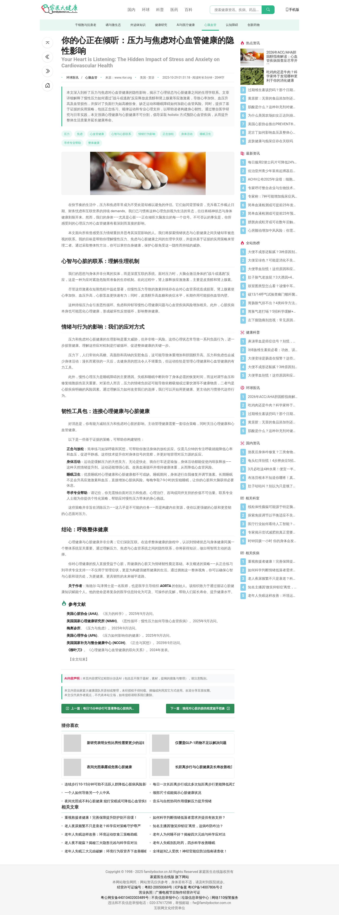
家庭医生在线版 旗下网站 (169, 877)
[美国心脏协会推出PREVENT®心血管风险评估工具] (272, 124)
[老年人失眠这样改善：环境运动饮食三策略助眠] (272, 595)
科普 (160, 9)
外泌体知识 (138, 25)
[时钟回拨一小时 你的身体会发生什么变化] (272, 541)
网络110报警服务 (225, 898)
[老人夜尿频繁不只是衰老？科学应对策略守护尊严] (272, 578)
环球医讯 (72, 77)
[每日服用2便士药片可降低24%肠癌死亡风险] (272, 162)
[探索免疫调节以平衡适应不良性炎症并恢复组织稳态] (272, 515)
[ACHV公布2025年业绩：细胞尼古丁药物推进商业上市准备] (272, 179)
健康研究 (161, 25)
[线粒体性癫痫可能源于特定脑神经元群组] (272, 507)
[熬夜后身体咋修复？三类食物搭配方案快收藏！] (272, 452)
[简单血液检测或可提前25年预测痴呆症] (272, 213)
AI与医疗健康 (186, 25)
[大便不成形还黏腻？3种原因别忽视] (272, 252)
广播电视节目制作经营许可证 (177, 892)
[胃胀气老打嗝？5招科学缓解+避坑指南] (272, 311)
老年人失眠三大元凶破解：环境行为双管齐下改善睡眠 (106, 851)
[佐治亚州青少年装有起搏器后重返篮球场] (272, 171)
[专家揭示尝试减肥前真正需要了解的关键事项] (272, 532)
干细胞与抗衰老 (85, 25)
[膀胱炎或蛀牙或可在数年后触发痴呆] (272, 222)
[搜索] (268, 9)
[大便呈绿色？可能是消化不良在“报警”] (272, 260)
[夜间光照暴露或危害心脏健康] (74, 768)
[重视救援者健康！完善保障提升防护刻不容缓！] (272, 561)
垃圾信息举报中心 (195, 898)
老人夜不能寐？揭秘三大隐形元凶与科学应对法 (101, 843)
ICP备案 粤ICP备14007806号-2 (198, 887)
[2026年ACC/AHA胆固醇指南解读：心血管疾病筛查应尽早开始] (253, 57)
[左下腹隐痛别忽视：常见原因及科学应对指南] (272, 320)
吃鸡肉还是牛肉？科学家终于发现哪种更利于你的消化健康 (281, 76)
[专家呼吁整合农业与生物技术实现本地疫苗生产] (272, 188)
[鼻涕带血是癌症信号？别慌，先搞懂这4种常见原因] (272, 341)
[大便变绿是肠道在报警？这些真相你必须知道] (272, 358)
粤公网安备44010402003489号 (125, 898)
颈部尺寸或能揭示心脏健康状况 (177, 793)
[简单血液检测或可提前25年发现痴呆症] (272, 205)
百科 (188, 9)
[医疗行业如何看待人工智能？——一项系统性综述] (272, 524)
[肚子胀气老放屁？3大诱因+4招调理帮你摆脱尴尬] (272, 277)
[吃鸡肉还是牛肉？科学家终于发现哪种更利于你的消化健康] (253, 76)
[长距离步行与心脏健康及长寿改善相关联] (162, 768)
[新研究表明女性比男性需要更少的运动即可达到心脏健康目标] (74, 744)
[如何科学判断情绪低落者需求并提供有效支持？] (272, 570)
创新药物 (254, 25)
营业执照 (146, 892)
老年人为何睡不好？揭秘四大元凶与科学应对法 (189, 834)
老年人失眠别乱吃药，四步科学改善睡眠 (184, 843)
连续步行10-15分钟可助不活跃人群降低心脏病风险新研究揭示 (112, 784)
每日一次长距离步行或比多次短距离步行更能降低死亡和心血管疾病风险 (208, 784)
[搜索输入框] (242, 9)
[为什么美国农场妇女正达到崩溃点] (272, 115)
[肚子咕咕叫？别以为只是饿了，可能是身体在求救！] (272, 486)
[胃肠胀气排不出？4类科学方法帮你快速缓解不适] (272, 303)
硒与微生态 (113, 25)
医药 (174, 9)
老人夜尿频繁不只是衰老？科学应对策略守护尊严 (103, 826)
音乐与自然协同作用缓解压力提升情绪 (182, 801)
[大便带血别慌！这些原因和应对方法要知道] (272, 269)
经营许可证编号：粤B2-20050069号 (144, 887)
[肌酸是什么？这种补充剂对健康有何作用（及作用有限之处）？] (272, 107)
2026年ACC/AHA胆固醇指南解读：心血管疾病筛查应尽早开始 (281, 57)
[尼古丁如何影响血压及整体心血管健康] (272, 132)
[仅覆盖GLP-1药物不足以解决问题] (162, 744)
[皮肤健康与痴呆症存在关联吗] (272, 141)
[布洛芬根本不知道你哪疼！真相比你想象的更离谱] (272, 477)
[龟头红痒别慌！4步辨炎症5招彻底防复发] (272, 460)
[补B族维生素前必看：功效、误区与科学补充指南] (272, 350)
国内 (131, 9)
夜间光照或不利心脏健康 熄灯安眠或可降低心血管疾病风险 (110, 801)
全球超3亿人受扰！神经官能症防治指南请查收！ (190, 851)
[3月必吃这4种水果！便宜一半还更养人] (272, 469)
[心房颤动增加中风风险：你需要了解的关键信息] (272, 230)
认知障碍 (232, 25)
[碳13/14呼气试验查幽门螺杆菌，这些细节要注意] (272, 294)
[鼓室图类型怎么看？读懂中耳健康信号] (272, 286)
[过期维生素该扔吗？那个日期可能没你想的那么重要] (272, 90)
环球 (146, 9)
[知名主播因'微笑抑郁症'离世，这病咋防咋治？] (272, 587)
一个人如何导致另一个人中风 (87, 793)
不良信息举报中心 (165, 898)
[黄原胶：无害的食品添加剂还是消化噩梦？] (272, 98)
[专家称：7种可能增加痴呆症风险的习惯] (272, 196)
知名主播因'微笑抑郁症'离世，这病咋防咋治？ (188, 826)
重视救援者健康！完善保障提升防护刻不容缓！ (101, 817)
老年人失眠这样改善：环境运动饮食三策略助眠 (101, 834)
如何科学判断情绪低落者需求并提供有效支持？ (189, 817)
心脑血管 (210, 25)
